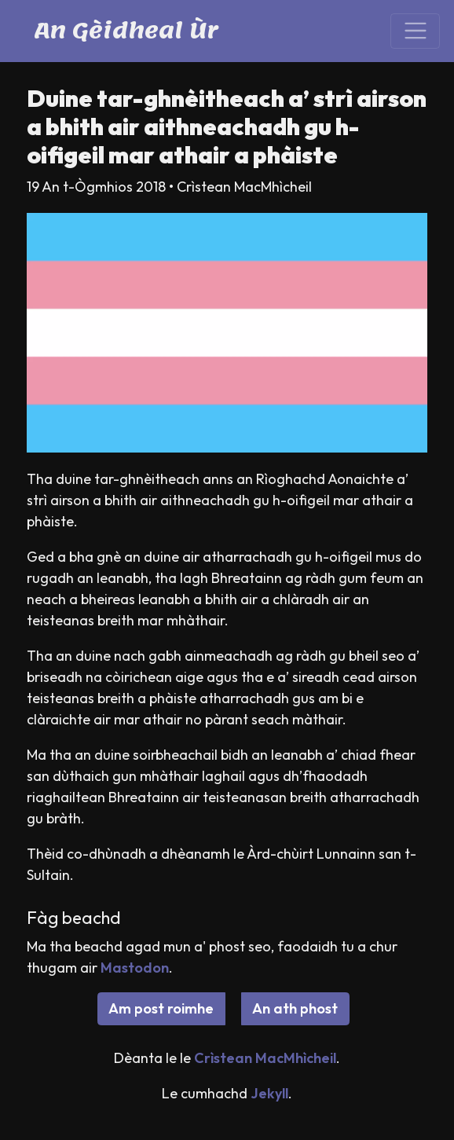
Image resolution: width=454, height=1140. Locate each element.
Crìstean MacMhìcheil (265, 1058)
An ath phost (295, 1008)
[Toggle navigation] (415, 31)
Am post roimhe (161, 1008)
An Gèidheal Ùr (126, 30)
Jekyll (269, 1093)
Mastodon (135, 968)
